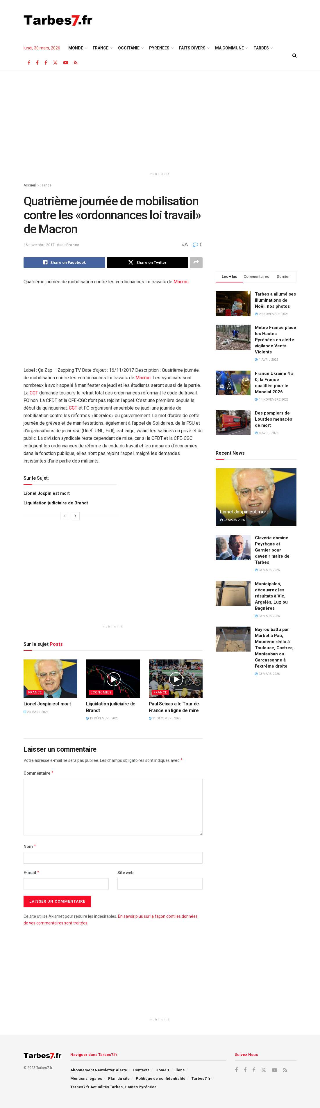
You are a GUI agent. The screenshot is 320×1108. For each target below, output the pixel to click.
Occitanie (129, 48)
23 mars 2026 (36, 712)
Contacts (141, 1070)
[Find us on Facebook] (29, 62)
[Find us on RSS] (76, 62)
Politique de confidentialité (160, 1079)
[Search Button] (294, 55)
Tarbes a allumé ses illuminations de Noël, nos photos (275, 300)
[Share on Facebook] (64, 262)
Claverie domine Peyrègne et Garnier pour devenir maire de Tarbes (272, 550)
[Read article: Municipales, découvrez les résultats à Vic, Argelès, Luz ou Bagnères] (233, 593)
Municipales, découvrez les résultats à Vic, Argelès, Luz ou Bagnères (271, 596)
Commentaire (39, 773)
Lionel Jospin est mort (47, 493)
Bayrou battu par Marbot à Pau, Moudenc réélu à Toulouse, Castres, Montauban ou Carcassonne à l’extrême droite (274, 648)
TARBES (261, 48)
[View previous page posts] (64, 516)
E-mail (32, 873)
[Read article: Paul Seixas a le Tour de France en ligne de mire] (176, 678)
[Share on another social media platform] (196, 262)
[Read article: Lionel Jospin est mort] (51, 678)
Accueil (30, 185)
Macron (181, 282)
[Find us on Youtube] (65, 62)
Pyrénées (159, 48)
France (100, 48)
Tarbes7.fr (201, 1079)
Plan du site (119, 1079)
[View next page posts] (75, 516)
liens (180, 1070)
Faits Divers (192, 48)
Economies (101, 693)
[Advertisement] (229, 19)
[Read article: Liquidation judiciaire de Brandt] (113, 678)
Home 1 (162, 1070)
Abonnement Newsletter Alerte (98, 1070)
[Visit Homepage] (58, 20)
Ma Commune (229, 48)
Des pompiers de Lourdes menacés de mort (273, 419)
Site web (125, 873)
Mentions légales (86, 1079)
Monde (75, 48)
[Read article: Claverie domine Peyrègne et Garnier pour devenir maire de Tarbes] (233, 547)
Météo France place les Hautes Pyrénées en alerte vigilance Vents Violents (275, 340)
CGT (34, 393)
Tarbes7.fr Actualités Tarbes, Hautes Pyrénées (113, 1087)
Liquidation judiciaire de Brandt (56, 503)
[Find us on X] (55, 62)
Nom (30, 846)
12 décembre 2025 (102, 719)
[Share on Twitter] (147, 262)
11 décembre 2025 (165, 719)
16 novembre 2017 (39, 245)
